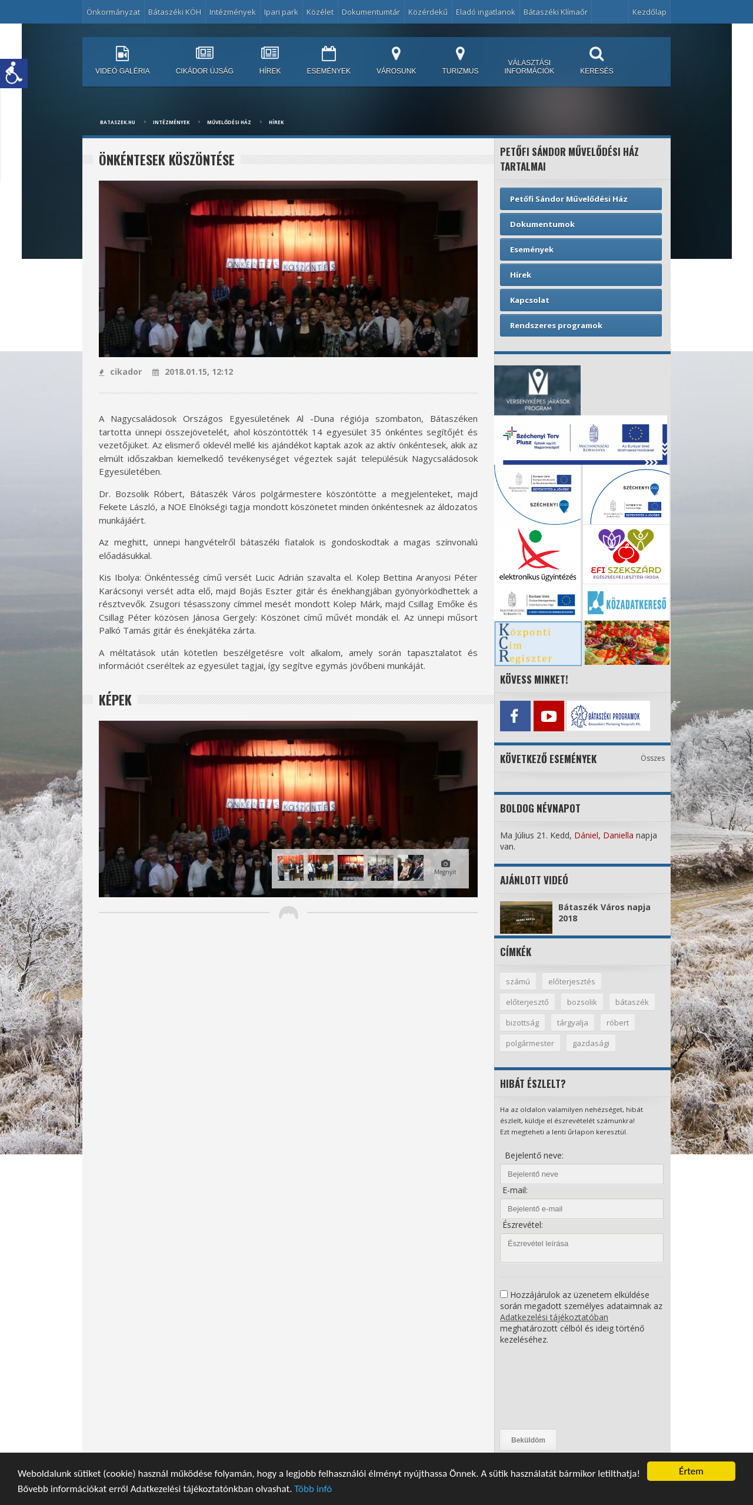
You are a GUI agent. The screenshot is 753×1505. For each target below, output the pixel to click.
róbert (618, 1022)
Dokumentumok (542, 224)
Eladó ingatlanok (485, 11)
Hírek (276, 122)
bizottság (522, 1022)
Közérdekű (428, 11)
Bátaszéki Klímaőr (556, 11)
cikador (120, 371)
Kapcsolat (529, 300)
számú (518, 981)
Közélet (320, 11)
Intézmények (232, 11)
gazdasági (590, 1043)
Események (532, 249)
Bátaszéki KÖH (174, 11)
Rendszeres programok (556, 325)
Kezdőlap (649, 11)
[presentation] (548, 1387)
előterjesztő (527, 1002)
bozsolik (582, 1002)
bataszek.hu (117, 122)
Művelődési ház (229, 122)
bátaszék (632, 1002)
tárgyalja (572, 1022)
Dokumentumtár (371, 11)
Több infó (313, 1489)
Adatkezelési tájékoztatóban (554, 1317)
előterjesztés (571, 981)
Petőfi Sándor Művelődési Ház (569, 199)
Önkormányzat (113, 11)
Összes (653, 758)
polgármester (530, 1043)
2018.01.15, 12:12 (192, 371)
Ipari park (281, 11)
